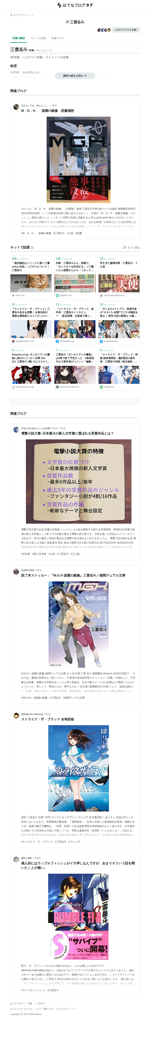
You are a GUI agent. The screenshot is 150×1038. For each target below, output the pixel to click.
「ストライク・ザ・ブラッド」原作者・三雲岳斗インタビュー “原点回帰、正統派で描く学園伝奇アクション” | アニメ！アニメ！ (75, 312)
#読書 (79, 233)
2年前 (54, 105)
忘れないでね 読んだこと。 (35, 105)
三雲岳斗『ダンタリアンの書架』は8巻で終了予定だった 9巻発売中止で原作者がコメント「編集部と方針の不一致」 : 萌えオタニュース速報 (75, 358)
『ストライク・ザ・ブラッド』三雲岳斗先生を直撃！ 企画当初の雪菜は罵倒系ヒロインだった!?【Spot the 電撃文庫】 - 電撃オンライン (31, 312)
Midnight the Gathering (32, 714)
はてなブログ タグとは (21, 1009)
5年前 (63, 428)
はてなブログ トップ (21, 15)
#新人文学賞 (39, 553)
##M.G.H (26, 697)
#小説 (70, 233)
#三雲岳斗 (59, 233)
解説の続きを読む (75, 75)
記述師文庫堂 (27, 570)
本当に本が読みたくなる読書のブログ (39, 428)
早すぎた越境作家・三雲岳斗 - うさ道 (118, 265)
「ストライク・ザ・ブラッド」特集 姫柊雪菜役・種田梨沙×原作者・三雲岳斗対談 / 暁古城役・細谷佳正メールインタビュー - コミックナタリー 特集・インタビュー (119, 358)
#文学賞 (25, 553)
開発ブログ (48, 1009)
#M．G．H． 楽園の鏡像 (36, 233)
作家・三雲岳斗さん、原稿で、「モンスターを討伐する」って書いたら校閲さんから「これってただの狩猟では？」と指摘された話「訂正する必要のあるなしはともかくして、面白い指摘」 (75, 267)
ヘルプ (38, 1009)
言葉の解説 (18, 38)
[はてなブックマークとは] (32, 247)
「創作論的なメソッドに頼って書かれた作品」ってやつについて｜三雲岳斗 (31, 266)
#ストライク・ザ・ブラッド (37, 841)
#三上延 (75, 553)
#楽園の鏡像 (40, 697)
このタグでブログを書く (126, 30)
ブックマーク (20, 258)
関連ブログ (58, 38)
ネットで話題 (38, 38)
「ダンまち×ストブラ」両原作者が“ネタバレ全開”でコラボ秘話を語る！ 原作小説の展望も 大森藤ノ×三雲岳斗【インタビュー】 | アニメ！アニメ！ (119, 312)
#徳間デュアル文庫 (74, 697)
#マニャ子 (74, 841)
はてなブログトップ (66, 1009)
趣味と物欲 (26, 858)
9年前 (48, 714)
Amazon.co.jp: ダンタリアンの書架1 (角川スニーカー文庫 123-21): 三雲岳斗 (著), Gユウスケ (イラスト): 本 (31, 358)
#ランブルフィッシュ (33, 990)
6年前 (39, 570)
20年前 (37, 858)
